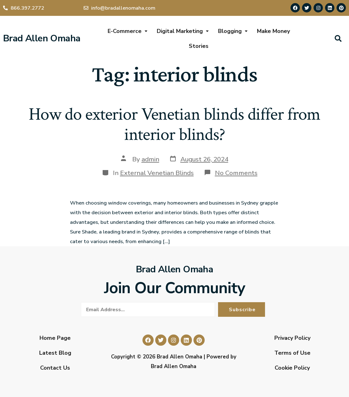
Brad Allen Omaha (41, 38)
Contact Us (55, 368)
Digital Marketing (183, 31)
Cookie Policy (292, 368)
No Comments (236, 172)
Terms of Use (292, 353)
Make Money (273, 31)
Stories (198, 46)
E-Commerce (127, 31)
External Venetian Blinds (157, 172)
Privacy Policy (292, 338)
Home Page (55, 338)
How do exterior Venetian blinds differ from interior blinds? (174, 124)
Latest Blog (55, 353)
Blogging (233, 31)
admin (150, 159)
